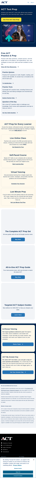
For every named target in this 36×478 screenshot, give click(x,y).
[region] (18, 467)
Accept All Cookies (18, 475)
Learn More (18, 315)
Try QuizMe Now (8, 83)
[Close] (33, 459)
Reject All (18, 472)
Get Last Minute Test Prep (18, 202)
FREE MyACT (18, 130)
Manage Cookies (18, 468)
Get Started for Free (18, 147)
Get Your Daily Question (10, 112)
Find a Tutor (18, 344)
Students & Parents (7, 443)
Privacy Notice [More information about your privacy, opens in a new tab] (17, 465)
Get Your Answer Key (18, 372)
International (6, 451)
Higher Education (7, 447)
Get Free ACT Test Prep (11, 19)
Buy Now (18, 239)
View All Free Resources (10, 67)
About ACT (3, 456)
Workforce (5, 449)
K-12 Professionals (7, 445)
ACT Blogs (21, 456)
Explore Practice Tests (9, 98)
